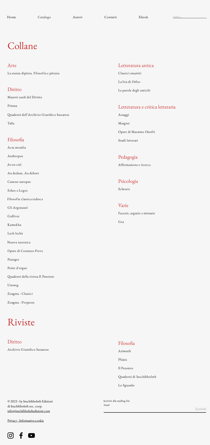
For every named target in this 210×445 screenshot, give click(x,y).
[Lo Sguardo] (162, 385)
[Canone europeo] (51, 181)
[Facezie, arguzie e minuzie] (162, 213)
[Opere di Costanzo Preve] (51, 251)
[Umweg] (51, 285)
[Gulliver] (51, 216)
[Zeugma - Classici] (51, 293)
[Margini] (162, 123)
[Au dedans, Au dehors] (51, 173)
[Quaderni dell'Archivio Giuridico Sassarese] (51, 114)
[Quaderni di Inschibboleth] (162, 376)
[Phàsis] (162, 359)
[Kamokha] (51, 224)
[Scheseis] (162, 189)
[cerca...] (183, 17)
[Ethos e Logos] (51, 190)
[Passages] (51, 259)
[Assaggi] (162, 114)
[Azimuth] (162, 351)
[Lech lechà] (51, 233)
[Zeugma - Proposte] (51, 302)
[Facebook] (21, 435)
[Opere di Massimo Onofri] (162, 132)
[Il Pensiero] (162, 368)
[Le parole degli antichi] (162, 90)
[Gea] (162, 221)
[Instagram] (10, 435)
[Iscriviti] (195, 409)
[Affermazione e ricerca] (162, 165)
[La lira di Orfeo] (162, 81)
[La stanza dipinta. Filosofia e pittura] (51, 73)
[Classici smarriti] (162, 73)
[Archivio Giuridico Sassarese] (51, 349)
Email (106, 405)
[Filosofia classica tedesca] (51, 199)
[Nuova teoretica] (51, 242)
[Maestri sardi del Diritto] (51, 97)
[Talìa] (51, 123)
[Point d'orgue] (51, 268)
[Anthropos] (51, 156)
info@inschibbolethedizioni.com (28, 411)
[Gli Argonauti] (51, 207)
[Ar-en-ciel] (51, 164)
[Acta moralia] (51, 147)
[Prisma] (51, 105)
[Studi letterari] (162, 140)
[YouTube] (31, 435)
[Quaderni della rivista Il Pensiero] (51, 276)
